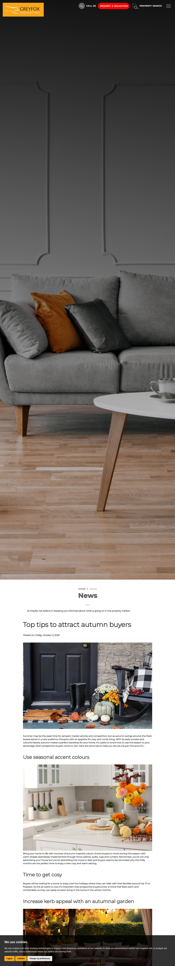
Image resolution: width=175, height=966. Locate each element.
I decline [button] (21, 958)
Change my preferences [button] (40, 958)
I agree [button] (9, 958)
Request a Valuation (114, 6)
